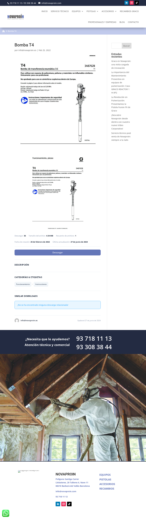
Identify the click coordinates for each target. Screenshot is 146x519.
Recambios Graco (129, 11)
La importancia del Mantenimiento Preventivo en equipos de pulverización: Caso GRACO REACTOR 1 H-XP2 (120, 82)
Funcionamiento (23, 284)
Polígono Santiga (64, 479)
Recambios (106, 488)
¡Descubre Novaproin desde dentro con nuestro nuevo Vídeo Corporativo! (120, 122)
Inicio (44, 11)
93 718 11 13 (62, 496)
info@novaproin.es (27, 50)
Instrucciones (41, 284)
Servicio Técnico (60, 11)
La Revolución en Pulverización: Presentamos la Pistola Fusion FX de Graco (120, 104)
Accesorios (108, 11)
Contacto (133, 22)
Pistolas (91, 11)
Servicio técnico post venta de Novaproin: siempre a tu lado (121, 136)
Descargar (57, 252)
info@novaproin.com (66, 491)
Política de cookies (69, 514)
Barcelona (85, 486)
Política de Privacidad (47, 514)
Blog (122, 22)
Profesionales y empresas (102, 22)
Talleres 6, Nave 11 (79, 482)
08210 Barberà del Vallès (68, 486)
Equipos (76, 11)
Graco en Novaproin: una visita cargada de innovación (121, 64)
